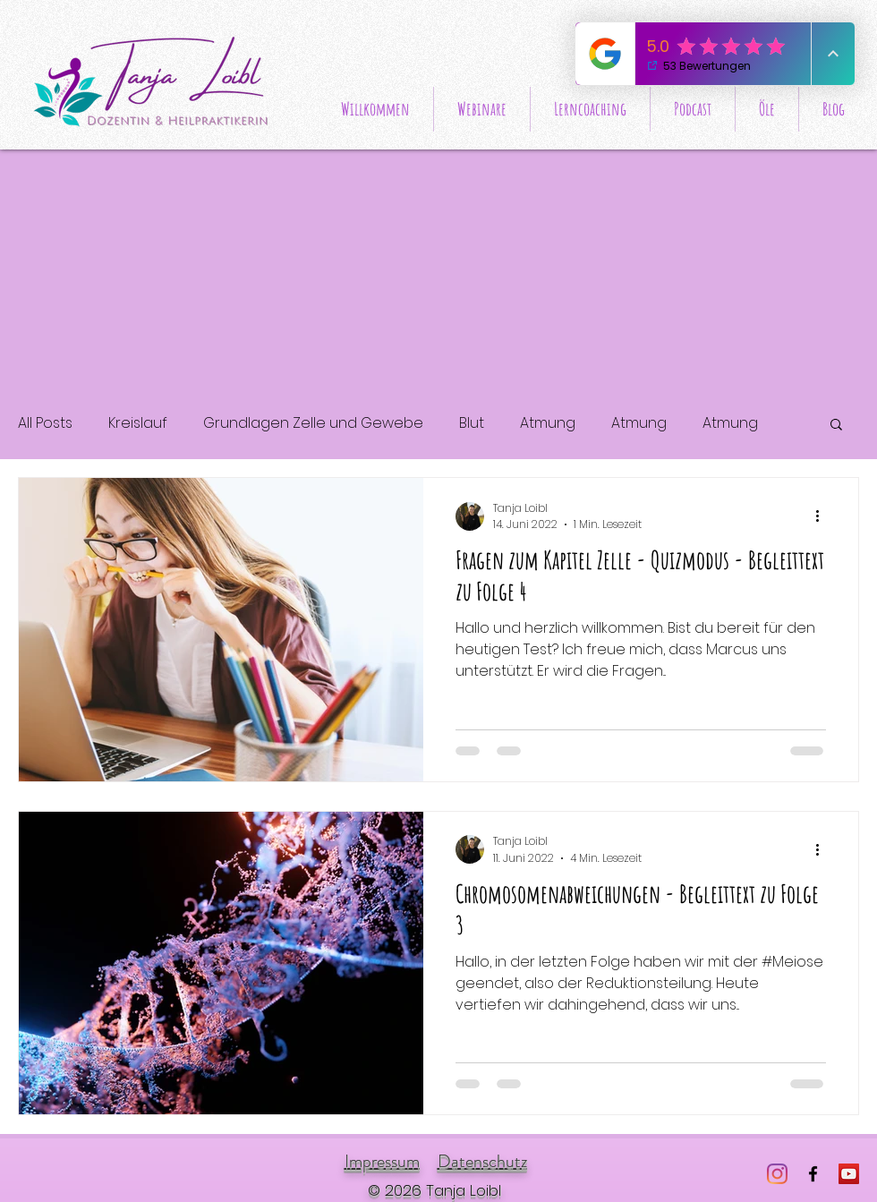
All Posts (45, 423)
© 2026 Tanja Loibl (434, 1190)
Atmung (547, 423)
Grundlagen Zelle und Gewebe (313, 423)
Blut (471, 423)
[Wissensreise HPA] (849, 1174)
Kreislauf (137, 423)
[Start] (154, 82)
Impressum (382, 1161)
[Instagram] (777, 1174)
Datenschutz (482, 1161)
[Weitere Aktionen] (823, 516)
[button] (836, 425)
